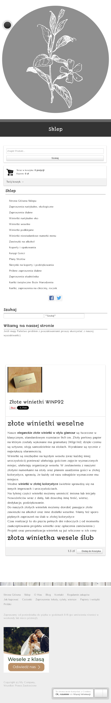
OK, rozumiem (62, 694)
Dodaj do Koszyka (90, 551)
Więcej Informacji (82, 694)
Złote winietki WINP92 (36, 402)
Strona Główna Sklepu (22, 200)
